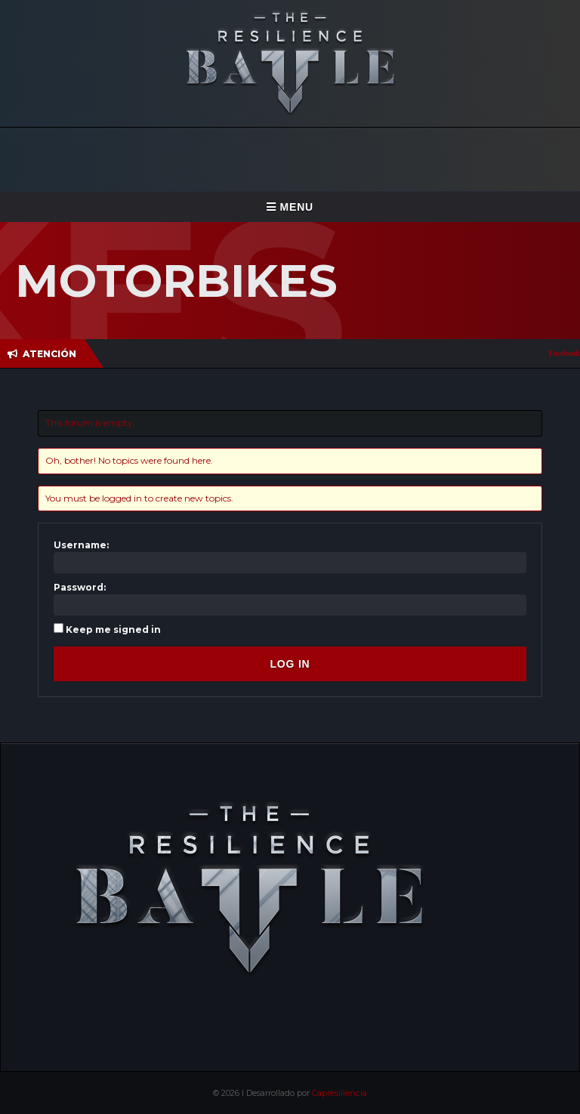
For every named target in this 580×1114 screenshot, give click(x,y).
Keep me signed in (113, 629)
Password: (80, 587)
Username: (81, 545)
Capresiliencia (339, 1093)
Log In (290, 664)
